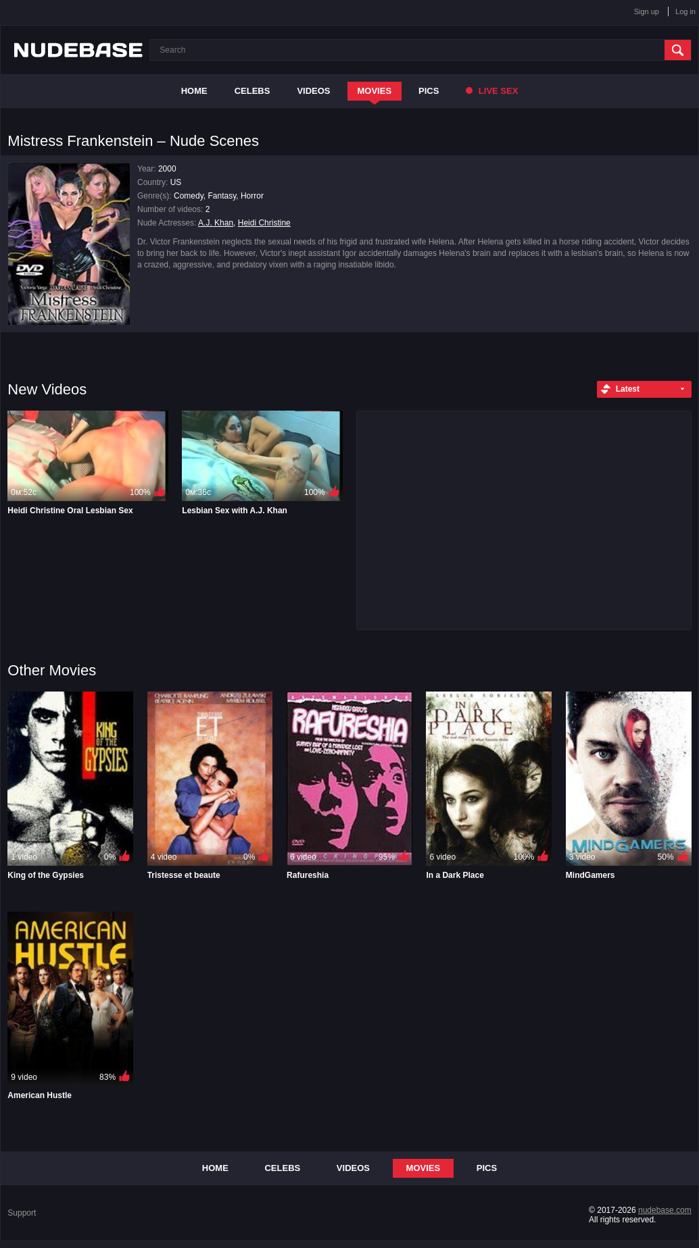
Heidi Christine (264, 223)
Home (194, 91)
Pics (428, 91)
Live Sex (492, 91)
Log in (685, 11)
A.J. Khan (215, 223)
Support (21, 1213)
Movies (375, 91)
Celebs (252, 91)
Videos (313, 91)
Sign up (646, 11)
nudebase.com (665, 1210)
